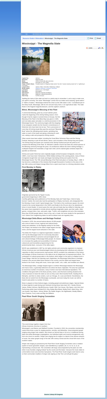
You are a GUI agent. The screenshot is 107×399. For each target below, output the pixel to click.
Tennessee (54, 88)
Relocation (39, 38)
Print (90, 38)
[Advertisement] (41, 17)
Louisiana (48, 88)
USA (23, 34)
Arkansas (43, 88)
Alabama (38, 88)
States (30, 34)
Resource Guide (28, 38)
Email (97, 38)
